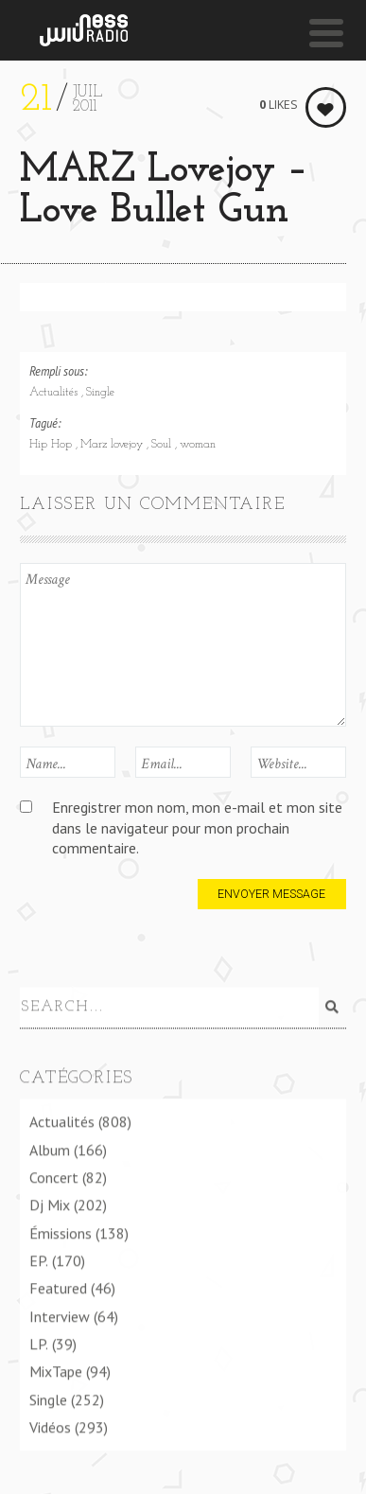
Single (100, 392)
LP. (38, 1342)
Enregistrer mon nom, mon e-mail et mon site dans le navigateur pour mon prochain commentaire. (197, 827)
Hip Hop (52, 444)
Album (49, 1148)
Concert (53, 1176)
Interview (59, 1315)
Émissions (60, 1231)
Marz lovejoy (113, 444)
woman (198, 444)
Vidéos (50, 1425)
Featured (58, 1287)
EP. (38, 1259)
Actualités (55, 392)
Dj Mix (49, 1204)
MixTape (55, 1371)
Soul (163, 444)
